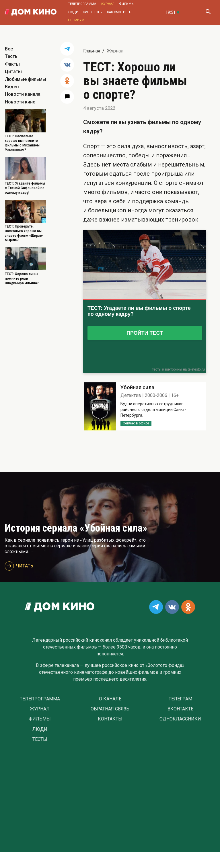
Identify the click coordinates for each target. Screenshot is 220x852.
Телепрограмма (82, 4)
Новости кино (20, 102)
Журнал (107, 4)
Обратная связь (110, 709)
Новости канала (22, 94)
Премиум (76, 20)
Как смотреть (119, 12)
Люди (73, 12)
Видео (12, 86)
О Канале (110, 699)
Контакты (110, 719)
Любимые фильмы (25, 79)
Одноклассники (180, 719)
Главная (91, 51)
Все (9, 49)
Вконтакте (180, 709)
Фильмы (126, 4)
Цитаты (13, 71)
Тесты (12, 56)
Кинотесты (92, 12)
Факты (12, 64)
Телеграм (180, 699)
